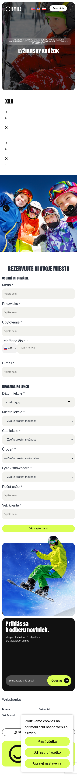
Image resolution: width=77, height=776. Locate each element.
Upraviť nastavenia (47, 763)
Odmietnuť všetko (47, 752)
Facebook (20, 732)
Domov (6, 709)
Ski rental (44, 709)
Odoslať (60, 680)
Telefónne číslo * (38, 346)
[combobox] (9, 348)
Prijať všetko (47, 741)
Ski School (8, 715)
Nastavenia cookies (12, 769)
